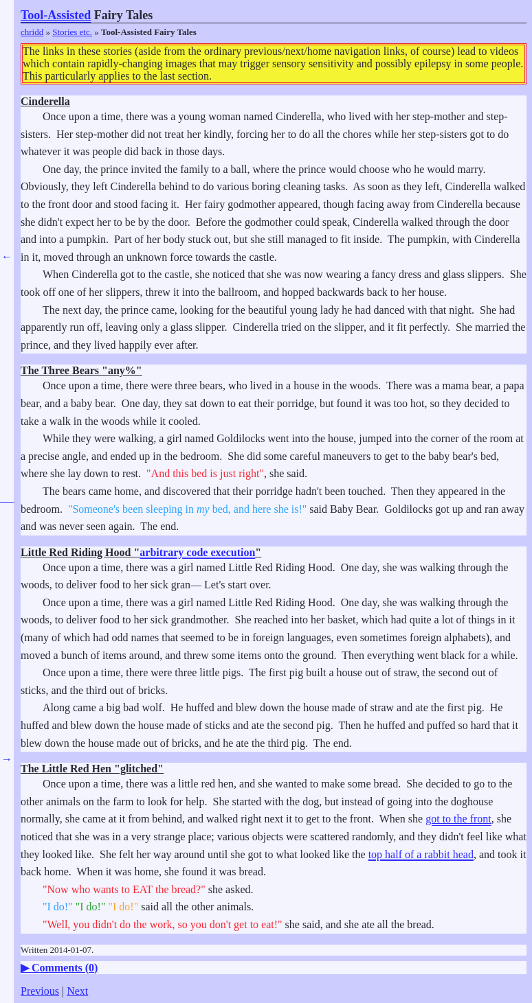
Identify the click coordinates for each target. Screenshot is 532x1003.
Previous (40, 991)
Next (77, 991)
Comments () (65, 967)
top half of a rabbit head (421, 854)
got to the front (458, 819)
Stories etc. (72, 32)
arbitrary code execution (197, 552)
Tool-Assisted (56, 15)
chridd (32, 32)
